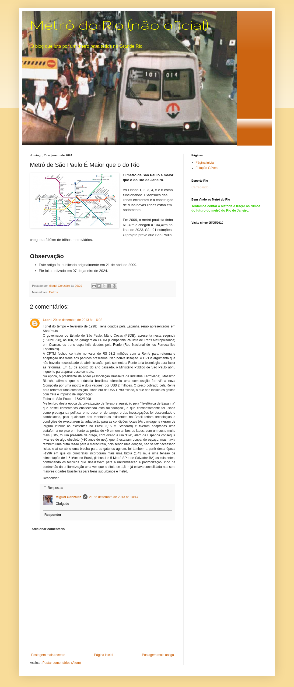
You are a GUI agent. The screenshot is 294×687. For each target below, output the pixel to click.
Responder (51, 478)
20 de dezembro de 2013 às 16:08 (77, 320)
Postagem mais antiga (158, 655)
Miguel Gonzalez (68, 497)
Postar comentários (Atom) (62, 663)
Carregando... (201, 187)
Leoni (47, 320)
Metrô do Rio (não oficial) (119, 24)
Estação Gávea (206, 168)
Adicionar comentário (48, 529)
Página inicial (103, 655)
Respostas (55, 488)
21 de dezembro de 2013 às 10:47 (113, 497)
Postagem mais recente (48, 655)
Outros (53, 292)
